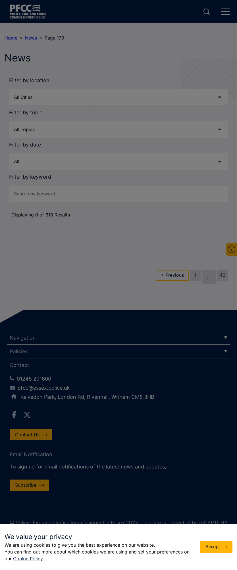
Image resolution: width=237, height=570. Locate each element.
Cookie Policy (34, 558)
